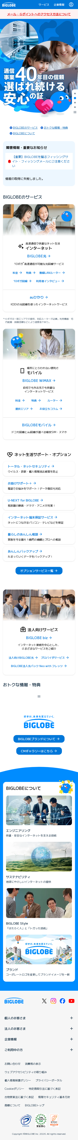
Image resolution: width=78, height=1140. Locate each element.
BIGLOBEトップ (34, 1105)
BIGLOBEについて (24, 133)
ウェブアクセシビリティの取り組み (26, 1072)
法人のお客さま (39, 1028)
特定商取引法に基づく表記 (45, 1088)
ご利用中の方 (39, 1049)
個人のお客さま (39, 1018)
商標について (12, 1105)
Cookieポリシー (14, 1088)
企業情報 (59, 4)
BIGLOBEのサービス (25, 127)
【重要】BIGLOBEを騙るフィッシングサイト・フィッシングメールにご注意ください (41, 161)
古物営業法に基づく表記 (19, 1097)
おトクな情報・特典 (56, 127)
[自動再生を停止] (75, 112)
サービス (44, 4)
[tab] (75, 93)
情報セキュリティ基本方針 (54, 1097)
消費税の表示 (33, 1064)
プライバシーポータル (49, 1080)
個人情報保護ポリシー (18, 1080)
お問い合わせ (12, 1064)
